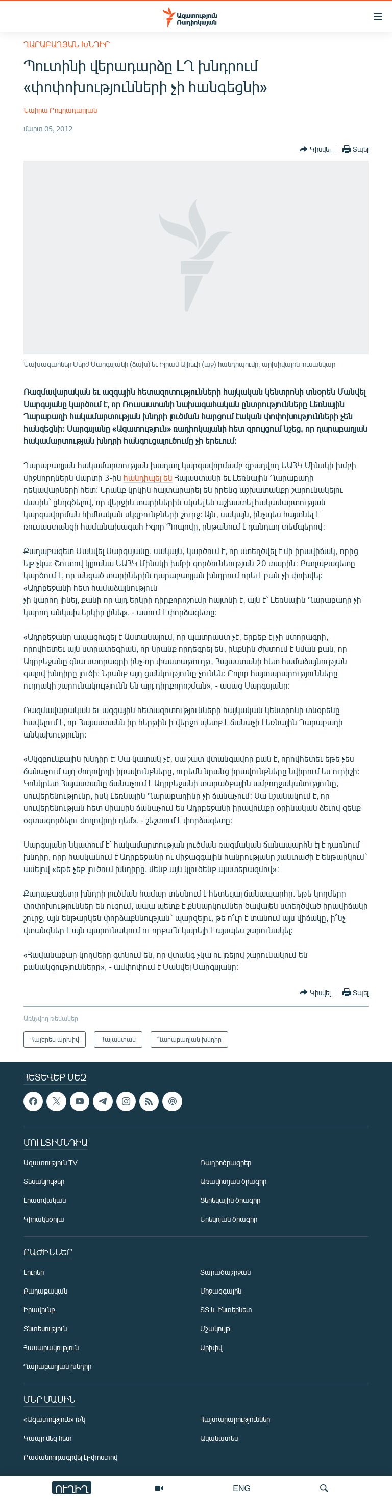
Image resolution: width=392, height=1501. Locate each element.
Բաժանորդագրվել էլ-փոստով (70, 1457)
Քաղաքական (45, 1290)
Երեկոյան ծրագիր (228, 1219)
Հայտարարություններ (235, 1419)
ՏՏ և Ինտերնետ (226, 1309)
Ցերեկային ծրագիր (230, 1200)
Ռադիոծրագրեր (225, 1162)
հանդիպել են (148, 477)
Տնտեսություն (45, 1328)
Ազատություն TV (50, 1162)
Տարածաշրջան (225, 1272)
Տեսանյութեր (43, 1181)
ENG (242, 1488)
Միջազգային (220, 1290)
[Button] (315, 149)
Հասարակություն (51, 1347)
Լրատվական (44, 1200)
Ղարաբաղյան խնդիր (66, 44)
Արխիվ (211, 1347)
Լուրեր (33, 1272)
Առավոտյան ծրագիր (233, 1181)
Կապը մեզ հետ (47, 1438)
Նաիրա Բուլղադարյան (60, 110)
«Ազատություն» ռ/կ (54, 1419)
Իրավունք (39, 1309)
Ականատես (219, 1438)
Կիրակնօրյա (43, 1219)
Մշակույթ (215, 1328)
